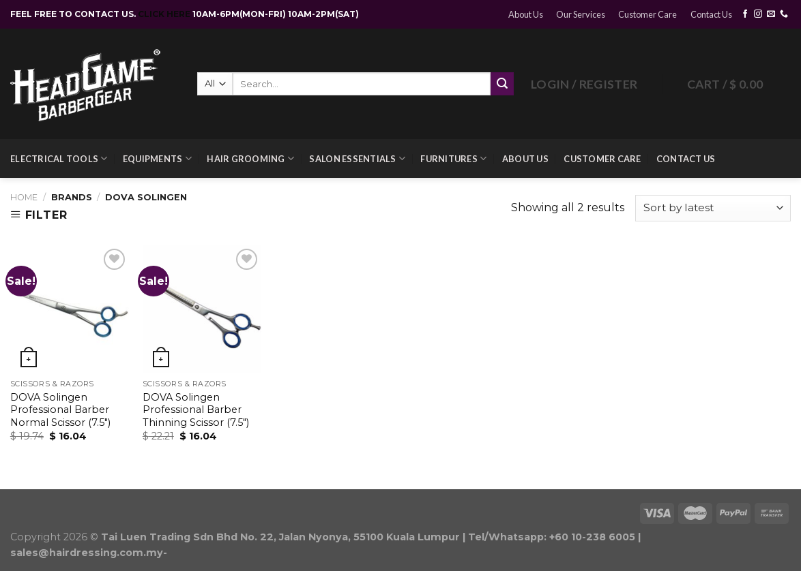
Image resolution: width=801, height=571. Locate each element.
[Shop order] (713, 208)
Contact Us (711, 14)
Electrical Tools (59, 158)
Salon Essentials (357, 158)
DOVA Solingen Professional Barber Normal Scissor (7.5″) (60, 410)
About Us (525, 14)
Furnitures (453, 158)
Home (24, 197)
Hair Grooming (250, 158)
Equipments (157, 158)
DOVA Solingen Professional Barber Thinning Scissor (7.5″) (196, 410)
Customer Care (647, 14)
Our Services (580, 14)
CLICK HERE (165, 14)
